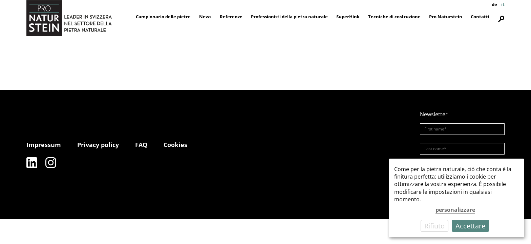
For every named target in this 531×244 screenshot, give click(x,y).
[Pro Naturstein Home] (69, 18)
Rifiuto (434, 225)
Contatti (480, 17)
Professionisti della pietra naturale (289, 17)
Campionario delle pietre (163, 17)
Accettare (470, 225)
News (205, 17)
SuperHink (348, 17)
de (494, 4)
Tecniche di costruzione (394, 17)
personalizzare (455, 210)
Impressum (43, 145)
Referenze (231, 17)
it (503, 4)
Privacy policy (98, 145)
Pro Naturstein (445, 17)
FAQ (141, 145)
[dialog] (456, 198)
